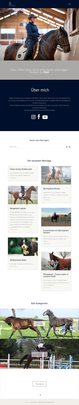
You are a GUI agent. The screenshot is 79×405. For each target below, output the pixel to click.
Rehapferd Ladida (18, 208)
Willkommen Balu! (18, 260)
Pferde (39, 324)
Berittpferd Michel (51, 188)
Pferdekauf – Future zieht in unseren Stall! (55, 275)
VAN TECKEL (34, 402)
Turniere (39, 384)
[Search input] (37, 146)
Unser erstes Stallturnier (21, 169)
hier (46, 72)
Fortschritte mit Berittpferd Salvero (56, 231)
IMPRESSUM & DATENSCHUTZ (46, 402)
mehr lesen (13, 178)
